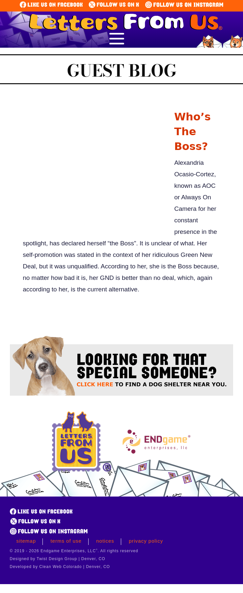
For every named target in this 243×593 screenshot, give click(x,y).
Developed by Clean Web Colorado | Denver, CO (60, 567)
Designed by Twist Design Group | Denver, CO (57, 559)
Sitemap (26, 541)
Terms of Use (66, 541)
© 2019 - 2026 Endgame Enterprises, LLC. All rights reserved (74, 551)
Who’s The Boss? (192, 132)
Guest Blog (121, 70)
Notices (105, 541)
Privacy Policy (146, 541)
